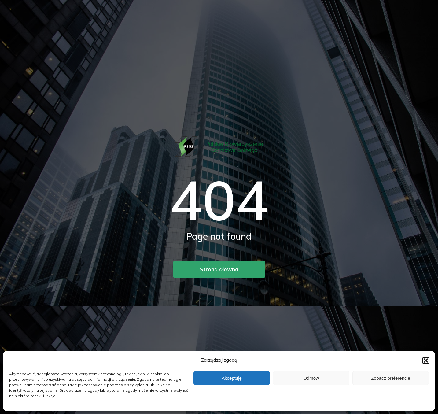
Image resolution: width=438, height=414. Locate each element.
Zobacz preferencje (390, 378)
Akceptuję (232, 378)
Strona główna (219, 269)
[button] (426, 360)
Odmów (311, 378)
